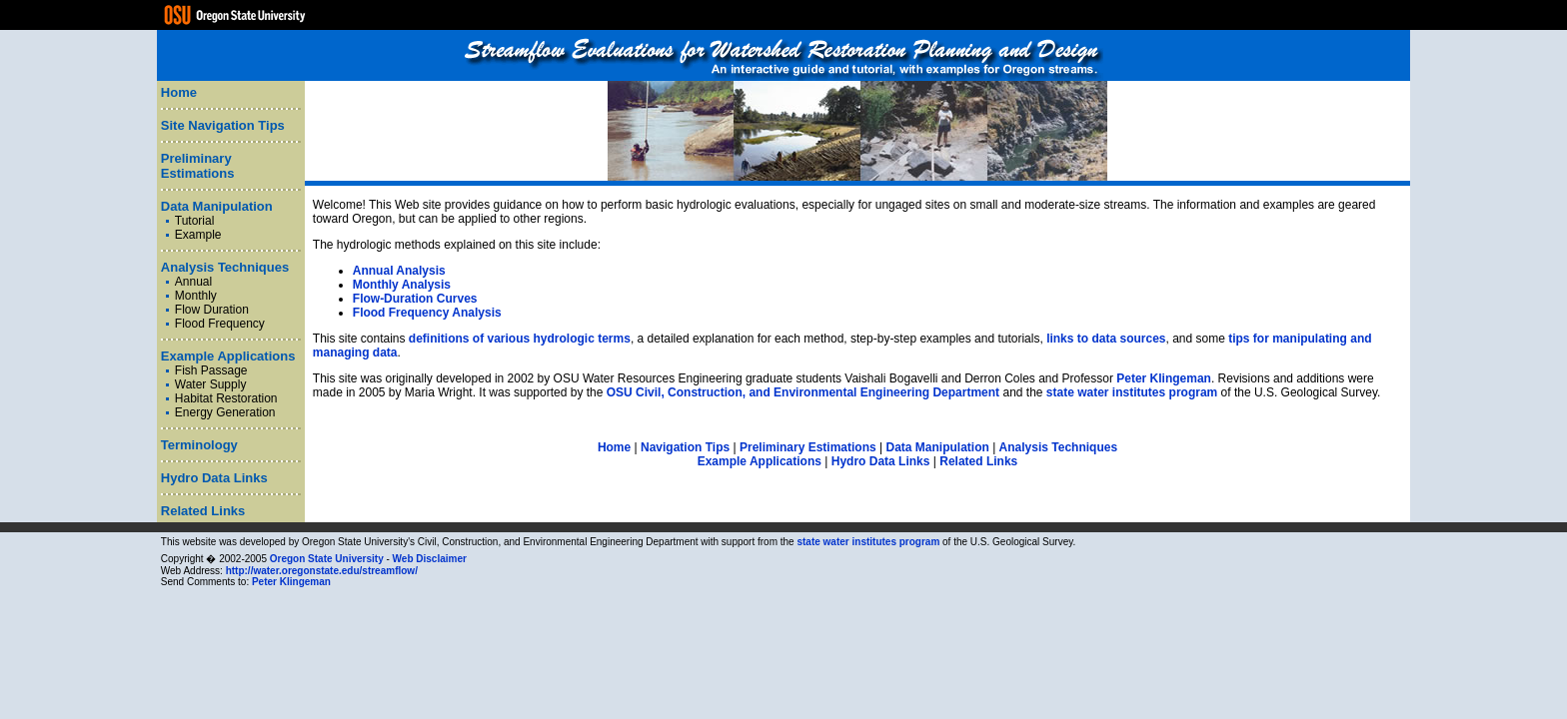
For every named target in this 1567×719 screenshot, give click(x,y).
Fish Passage (211, 370)
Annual (193, 282)
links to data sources (1105, 339)
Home (179, 92)
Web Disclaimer (430, 558)
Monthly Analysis (402, 285)
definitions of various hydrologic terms (520, 339)
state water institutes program (1131, 392)
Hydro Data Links (214, 477)
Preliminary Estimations (198, 166)
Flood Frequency (220, 324)
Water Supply (211, 384)
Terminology (199, 444)
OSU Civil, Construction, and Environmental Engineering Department (803, 392)
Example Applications (228, 356)
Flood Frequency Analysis (427, 313)
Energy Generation (225, 412)
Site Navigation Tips (223, 125)
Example (198, 235)
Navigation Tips (685, 447)
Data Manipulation (217, 206)
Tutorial (195, 221)
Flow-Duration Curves (415, 299)
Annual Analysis (399, 271)
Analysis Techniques (225, 267)
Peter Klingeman (1163, 378)
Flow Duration (212, 310)
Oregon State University (327, 558)
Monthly (196, 296)
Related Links (203, 510)
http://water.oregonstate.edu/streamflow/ (322, 570)
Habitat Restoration (226, 398)
